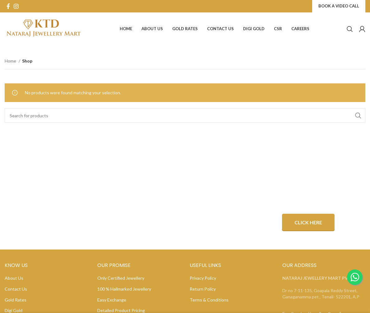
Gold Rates (15, 299)
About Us (14, 278)
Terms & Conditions (209, 299)
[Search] (350, 29)
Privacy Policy (203, 278)
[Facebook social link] (8, 6)
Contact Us (16, 289)
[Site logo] (43, 28)
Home (11, 60)
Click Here (308, 222)
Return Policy (203, 289)
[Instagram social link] (16, 6)
